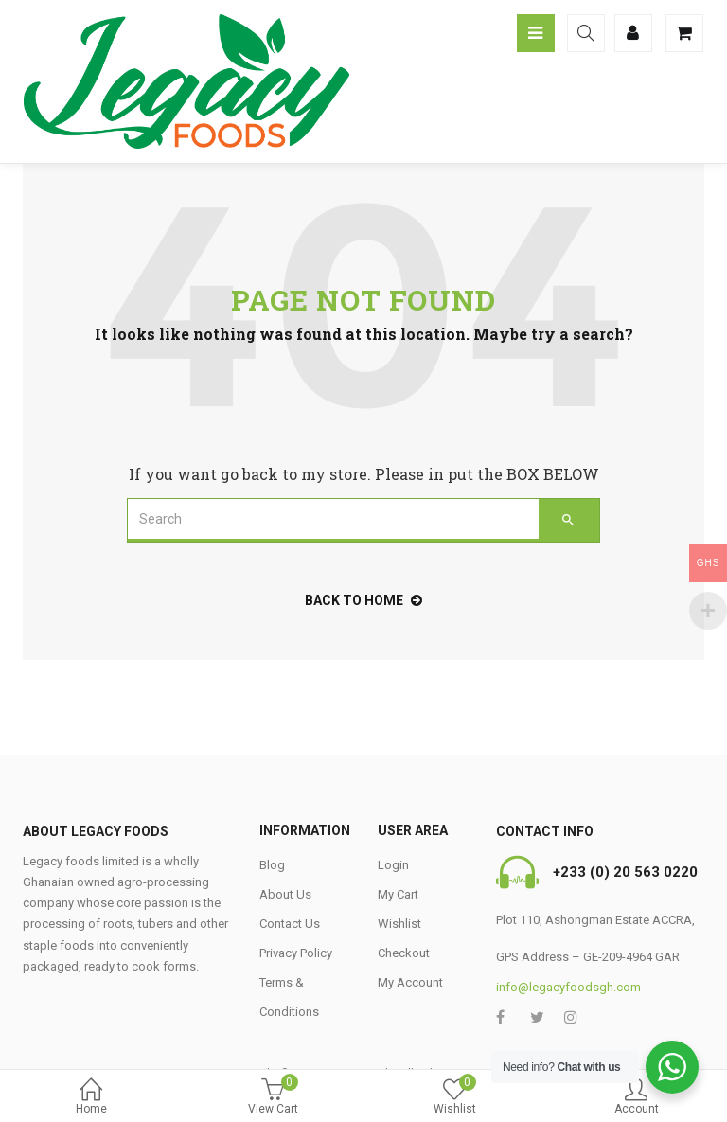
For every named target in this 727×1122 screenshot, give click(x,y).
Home (91, 1097)
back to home (363, 600)
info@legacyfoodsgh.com (568, 987)
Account (636, 1097)
